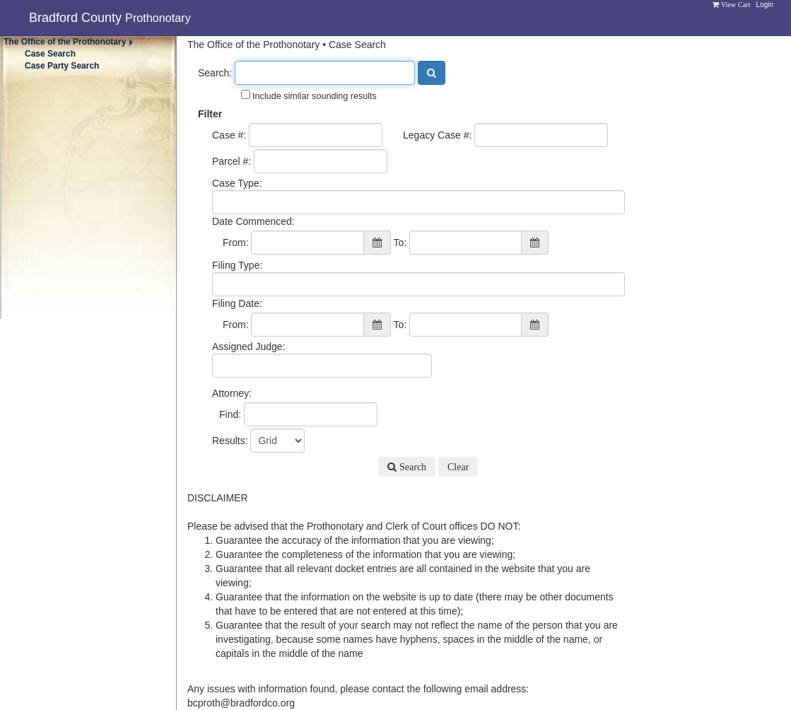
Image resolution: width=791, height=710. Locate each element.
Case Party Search (62, 66)
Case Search (50, 54)
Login (764, 4)
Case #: (229, 135)
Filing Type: (237, 265)
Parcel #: (231, 161)
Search (411, 467)
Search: (215, 72)
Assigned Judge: (249, 346)
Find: (230, 414)
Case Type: (237, 183)
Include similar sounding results (309, 95)
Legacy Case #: (437, 135)
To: (400, 242)
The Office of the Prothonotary (65, 42)
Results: (230, 440)
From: (236, 242)
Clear (458, 467)
